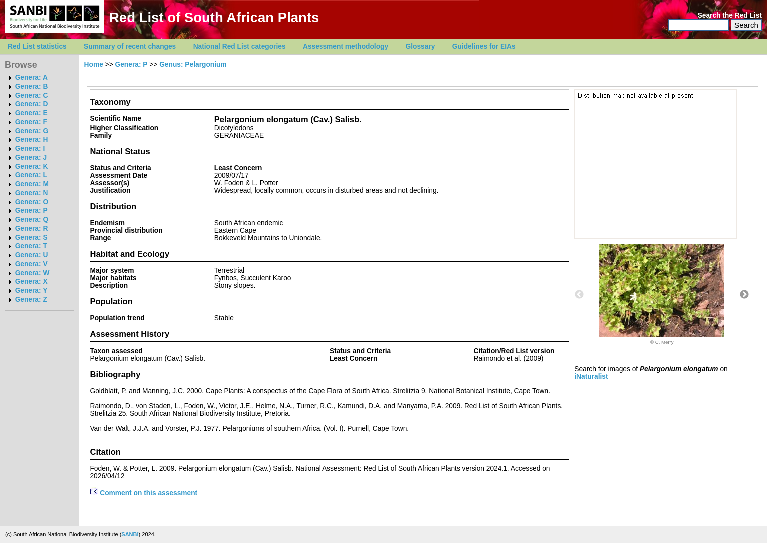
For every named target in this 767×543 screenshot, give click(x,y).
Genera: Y (31, 290)
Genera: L (31, 175)
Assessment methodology (345, 46)
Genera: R (31, 228)
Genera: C (31, 96)
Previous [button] (579, 295)
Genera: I (30, 148)
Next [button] (744, 295)
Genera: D (31, 104)
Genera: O (31, 202)
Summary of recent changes (130, 46)
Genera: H (31, 140)
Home (93, 64)
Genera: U (31, 255)
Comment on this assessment (143, 493)
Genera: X (31, 282)
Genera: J (31, 158)
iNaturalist (591, 376)
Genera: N (31, 193)
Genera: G (31, 131)
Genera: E (31, 113)
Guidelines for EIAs (484, 46)
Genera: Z (31, 300)
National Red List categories (239, 46)
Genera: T (31, 246)
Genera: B (31, 86)
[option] (662, 294)
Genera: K (31, 166)
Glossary (420, 46)
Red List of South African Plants (214, 18)
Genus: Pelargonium (192, 64)
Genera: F (31, 122)
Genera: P (31, 210)
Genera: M (32, 184)
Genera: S (31, 238)
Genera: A (31, 78)
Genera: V (31, 264)
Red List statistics (37, 46)
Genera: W (32, 273)
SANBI (129, 535)
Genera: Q (31, 220)
